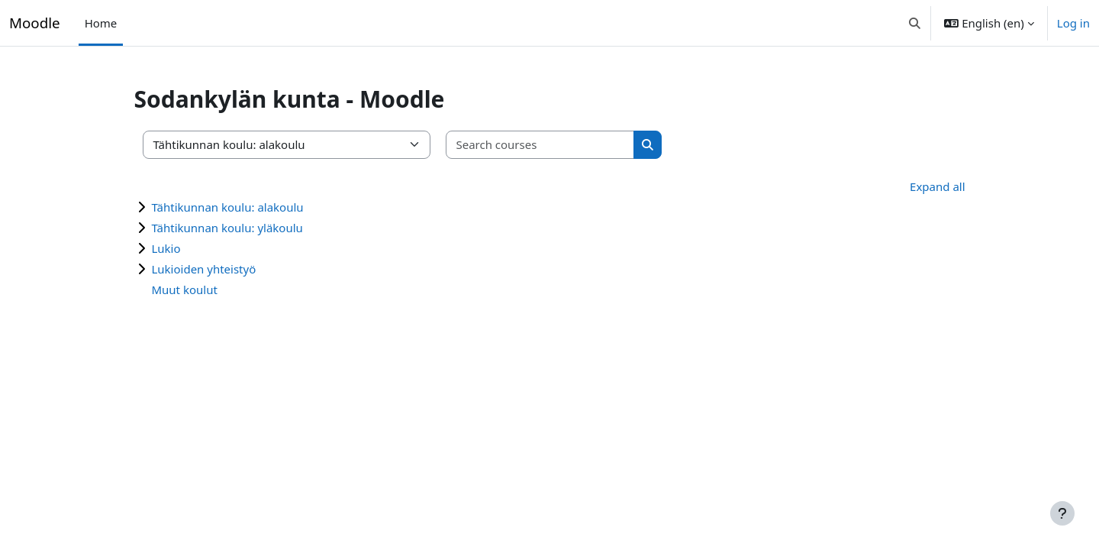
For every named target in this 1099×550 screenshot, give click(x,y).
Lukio (188, 248)
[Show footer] (1062, 513)
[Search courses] (563, 145)
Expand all (914, 186)
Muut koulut (207, 289)
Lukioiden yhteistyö (226, 269)
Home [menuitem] (101, 23)
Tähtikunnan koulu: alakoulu (250, 207)
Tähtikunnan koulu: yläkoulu (249, 227)
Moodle (34, 22)
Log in (1073, 23)
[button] (914, 23)
